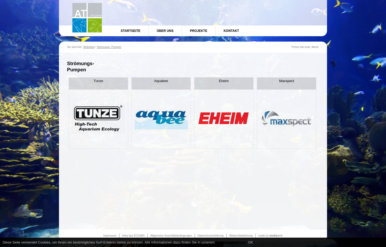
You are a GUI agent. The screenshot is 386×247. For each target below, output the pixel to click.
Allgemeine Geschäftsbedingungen (171, 235)
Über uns (165, 31)
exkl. (308, 47)
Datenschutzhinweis (231, 242)
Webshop (89, 47)
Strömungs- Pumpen (109, 47)
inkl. (302, 47)
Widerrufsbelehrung (241, 235)
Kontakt (231, 31)
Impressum (109, 235)
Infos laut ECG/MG (133, 235)
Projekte (198, 31)
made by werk (270, 235)
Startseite (130, 31)
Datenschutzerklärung (211, 235)
